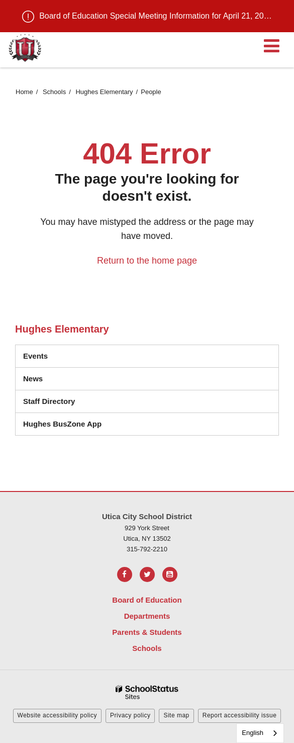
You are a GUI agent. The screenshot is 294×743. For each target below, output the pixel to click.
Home (24, 92)
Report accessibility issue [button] (240, 715)
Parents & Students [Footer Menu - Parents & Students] (146, 632)
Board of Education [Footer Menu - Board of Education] (146, 600)
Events (35, 356)
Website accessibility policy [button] (57, 715)
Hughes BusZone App (62, 424)
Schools (54, 92)
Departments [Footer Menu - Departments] (147, 616)
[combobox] (260, 733)
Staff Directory (49, 401)
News (33, 378)
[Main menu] (271, 45)
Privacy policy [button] (130, 715)
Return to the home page (147, 261)
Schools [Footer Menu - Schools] (146, 648)
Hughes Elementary (104, 92)
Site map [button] (176, 715)
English (252, 732)
